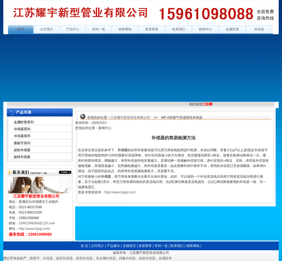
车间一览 (98, 29)
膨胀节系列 (22, 143)
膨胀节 (35, 258)
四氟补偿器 (127, 258)
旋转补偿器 (22, 157)
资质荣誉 (151, 29)
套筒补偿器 (84, 258)
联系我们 (178, 29)
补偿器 (259, 29)
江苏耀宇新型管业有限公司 (130, 117)
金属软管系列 (24, 122)
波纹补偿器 (22, 150)
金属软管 (232, 29)
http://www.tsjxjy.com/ (34, 229)
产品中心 (72, 29)
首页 (20, 29)
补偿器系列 (22, 129)
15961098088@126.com (37, 223)
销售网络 (125, 29)
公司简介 (46, 29)
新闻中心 (205, 29)
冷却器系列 (22, 136)
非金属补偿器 (106, 258)
